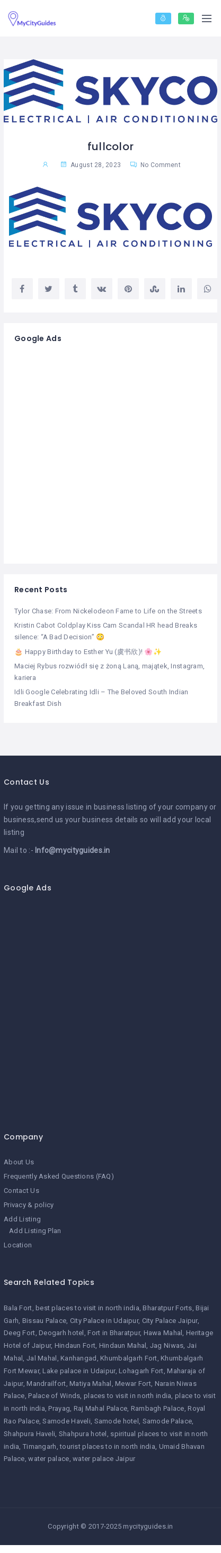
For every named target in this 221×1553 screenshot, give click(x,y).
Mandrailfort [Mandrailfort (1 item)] (46, 1383)
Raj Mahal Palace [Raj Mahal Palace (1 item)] (100, 1408)
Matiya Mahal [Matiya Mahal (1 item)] (90, 1383)
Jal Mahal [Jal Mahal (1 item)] (41, 1358)
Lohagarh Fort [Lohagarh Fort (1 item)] (141, 1371)
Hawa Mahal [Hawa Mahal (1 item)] (163, 1333)
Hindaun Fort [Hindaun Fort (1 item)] (75, 1345)
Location (18, 1245)
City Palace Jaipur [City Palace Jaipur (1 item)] (170, 1321)
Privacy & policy (29, 1205)
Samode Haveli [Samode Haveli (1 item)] (66, 1421)
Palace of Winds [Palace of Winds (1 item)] (54, 1396)
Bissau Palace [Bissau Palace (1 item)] (44, 1321)
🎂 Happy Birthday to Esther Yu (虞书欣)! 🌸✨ (88, 652)
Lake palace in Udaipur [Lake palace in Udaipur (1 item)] (78, 1371)
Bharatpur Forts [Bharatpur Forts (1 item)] (167, 1308)
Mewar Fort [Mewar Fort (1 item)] (133, 1383)
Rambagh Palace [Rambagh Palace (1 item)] (157, 1408)
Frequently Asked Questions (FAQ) (59, 1176)
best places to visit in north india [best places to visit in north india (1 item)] (87, 1308)
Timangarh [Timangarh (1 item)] (40, 1446)
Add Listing (22, 1219)
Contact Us (21, 1190)
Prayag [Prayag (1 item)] (59, 1408)
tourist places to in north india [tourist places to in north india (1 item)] (107, 1446)
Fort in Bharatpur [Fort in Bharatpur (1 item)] (113, 1333)
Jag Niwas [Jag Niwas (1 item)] (167, 1345)
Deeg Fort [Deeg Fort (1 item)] (20, 1333)
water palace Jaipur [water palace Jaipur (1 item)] (104, 1459)
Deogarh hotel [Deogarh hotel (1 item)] (61, 1333)
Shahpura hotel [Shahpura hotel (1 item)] (83, 1434)
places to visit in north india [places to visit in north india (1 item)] (127, 1396)
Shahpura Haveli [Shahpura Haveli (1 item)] (29, 1434)
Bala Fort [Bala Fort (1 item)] (18, 1308)
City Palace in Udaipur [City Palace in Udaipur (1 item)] (104, 1321)
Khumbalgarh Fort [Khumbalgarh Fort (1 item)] (128, 1358)
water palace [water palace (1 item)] (48, 1459)
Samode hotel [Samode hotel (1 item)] (116, 1421)
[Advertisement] (99, 454)
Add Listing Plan (35, 1231)
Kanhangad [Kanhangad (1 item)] (78, 1358)
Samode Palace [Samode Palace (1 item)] (167, 1421)
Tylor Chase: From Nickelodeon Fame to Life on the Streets (108, 611)
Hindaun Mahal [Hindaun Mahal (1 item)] (123, 1345)
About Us (19, 1162)
